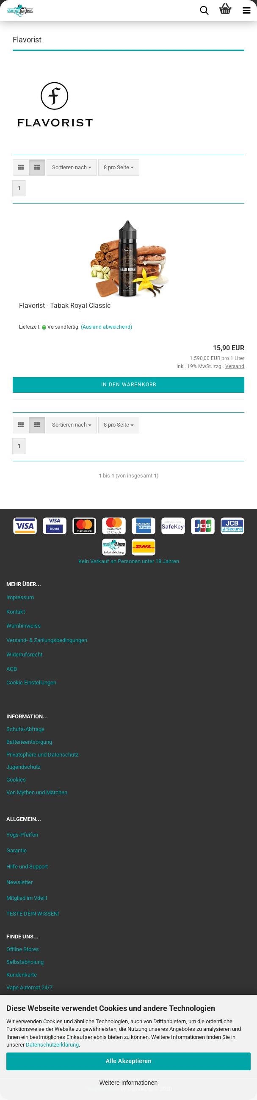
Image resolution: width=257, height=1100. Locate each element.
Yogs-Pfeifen (22, 835)
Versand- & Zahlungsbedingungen (46, 640)
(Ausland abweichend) (106, 327)
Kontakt (15, 612)
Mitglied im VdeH (26, 898)
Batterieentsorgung (29, 742)
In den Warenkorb (128, 385)
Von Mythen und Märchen (36, 792)
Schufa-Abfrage (25, 729)
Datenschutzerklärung (52, 1044)
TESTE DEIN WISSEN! (32, 913)
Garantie (16, 850)
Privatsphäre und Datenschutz (42, 754)
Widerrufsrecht (24, 654)
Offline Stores (22, 949)
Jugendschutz (23, 767)
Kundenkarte (21, 975)
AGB (11, 669)
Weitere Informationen (128, 1082)
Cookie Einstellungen (31, 682)
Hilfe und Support (27, 866)
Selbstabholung (25, 962)
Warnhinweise (23, 626)
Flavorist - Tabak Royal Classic (65, 306)
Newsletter (19, 882)
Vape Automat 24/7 (29, 987)
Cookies (16, 779)
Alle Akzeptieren (128, 1061)
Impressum (20, 597)
